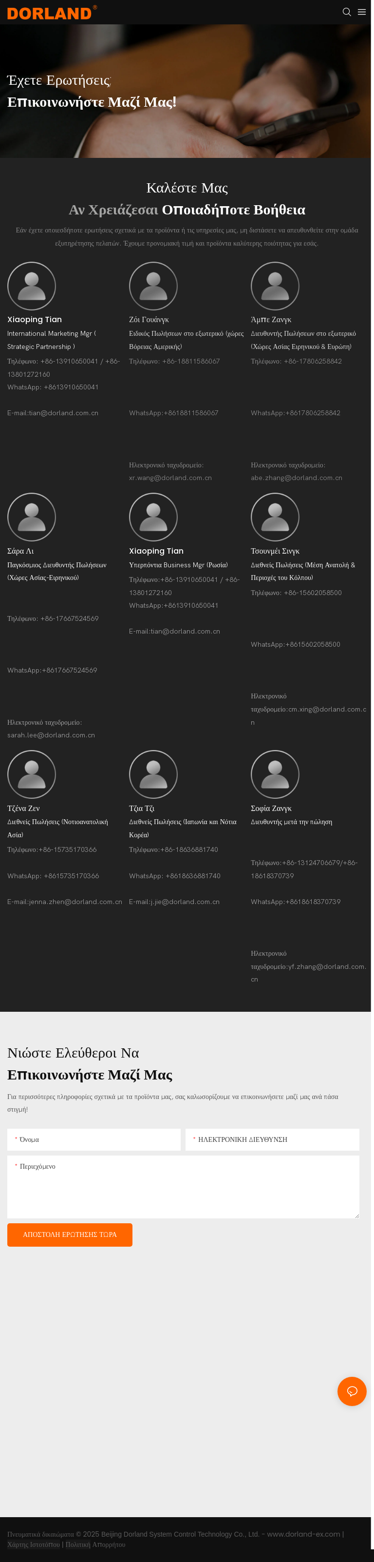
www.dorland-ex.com (303, 1534)
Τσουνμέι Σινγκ (275, 551)
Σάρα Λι (20, 551)
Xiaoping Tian (34, 319)
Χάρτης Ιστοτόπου (33, 1544)
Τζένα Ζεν (23, 808)
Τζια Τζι (141, 808)
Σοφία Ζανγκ (271, 808)
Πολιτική (78, 1544)
